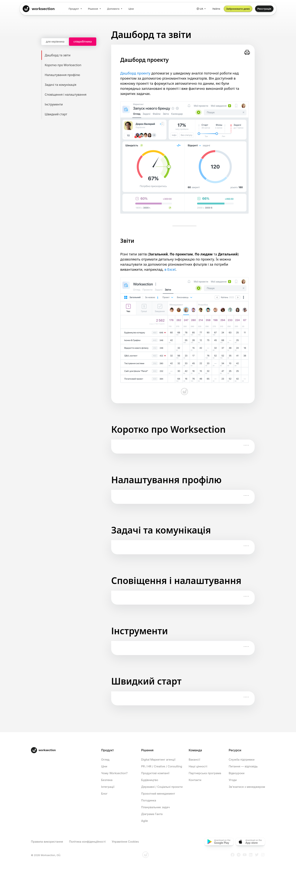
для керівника (55, 41)
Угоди (233, 780)
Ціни (104, 766)
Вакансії (194, 759)
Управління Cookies (125, 841)
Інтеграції (107, 787)
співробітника (82, 41)
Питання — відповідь (243, 766)
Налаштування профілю (75, 75)
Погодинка (148, 800)
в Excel (170, 269)
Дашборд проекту (135, 73)
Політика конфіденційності (87, 841)
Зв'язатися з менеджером (247, 787)
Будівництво (149, 780)
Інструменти (75, 104)
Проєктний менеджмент (158, 793)
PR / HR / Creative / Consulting (161, 766)
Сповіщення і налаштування (75, 94)
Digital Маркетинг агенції (158, 759)
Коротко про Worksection (75, 65)
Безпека (107, 780)
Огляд (105, 759)
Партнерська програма (205, 773)
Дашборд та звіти (75, 55)
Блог (104, 793)
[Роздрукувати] (247, 52)
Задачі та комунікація (75, 84)
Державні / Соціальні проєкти (162, 787)
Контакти (195, 780)
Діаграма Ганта (152, 814)
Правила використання (47, 841)
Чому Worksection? (114, 773)
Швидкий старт (75, 114)
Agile (144, 821)
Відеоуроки (236, 773)
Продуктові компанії (155, 773)
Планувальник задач (155, 807)
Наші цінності (198, 766)
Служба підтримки (241, 759)
